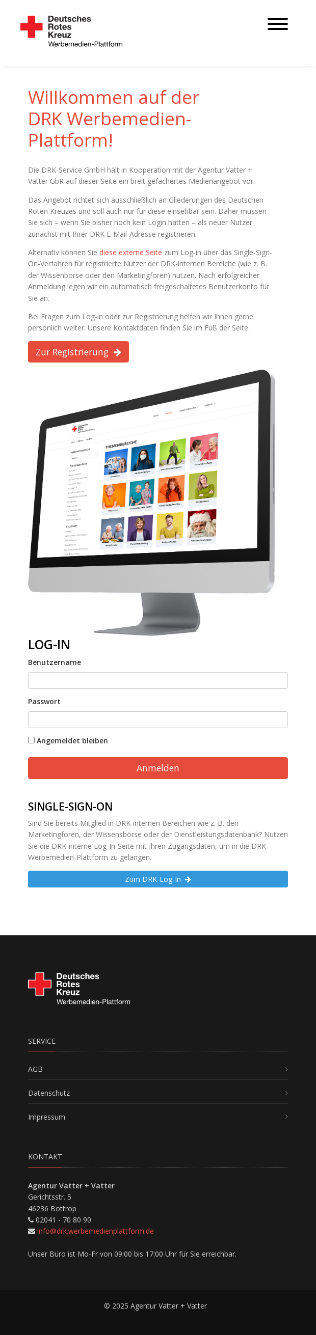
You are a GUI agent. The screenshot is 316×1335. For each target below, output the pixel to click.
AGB (35, 1069)
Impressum (46, 1117)
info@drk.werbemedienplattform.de (95, 1231)
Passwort (44, 701)
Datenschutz (49, 1093)
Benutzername (54, 662)
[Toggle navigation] (278, 24)
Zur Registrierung (78, 352)
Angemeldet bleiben (68, 740)
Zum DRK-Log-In (158, 879)
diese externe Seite (130, 252)
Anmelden (158, 768)
